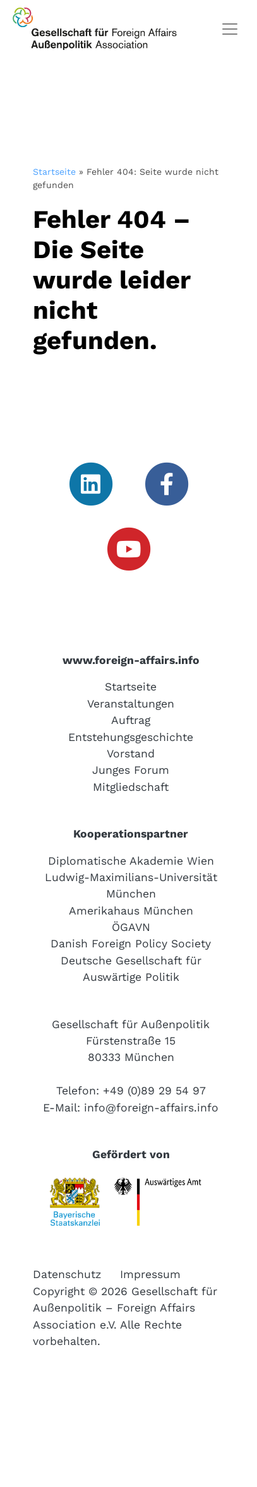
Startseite (54, 172)
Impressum (150, 1274)
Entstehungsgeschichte (130, 737)
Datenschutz (67, 1274)
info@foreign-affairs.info (151, 1107)
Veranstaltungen (130, 703)
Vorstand (131, 753)
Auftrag (130, 720)
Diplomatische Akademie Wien (131, 861)
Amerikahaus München (131, 910)
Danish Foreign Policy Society (131, 943)
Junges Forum (130, 770)
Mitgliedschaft (131, 787)
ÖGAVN (131, 927)
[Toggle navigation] (230, 29)
